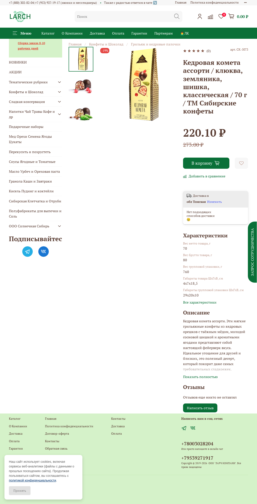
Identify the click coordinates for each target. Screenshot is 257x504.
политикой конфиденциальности (32, 480)
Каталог (48, 33)
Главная (180, 2)
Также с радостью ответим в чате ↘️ (130, 2)
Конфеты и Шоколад (106, 44)
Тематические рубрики (28, 82)
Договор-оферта (57, 433)
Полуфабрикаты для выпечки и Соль (35, 213)
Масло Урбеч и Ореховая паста (34, 171)
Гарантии (139, 33)
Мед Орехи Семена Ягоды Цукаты (30, 139)
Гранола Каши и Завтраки (30, 181)
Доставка (97, 33)
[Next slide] (81, 118)
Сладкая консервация (27, 101)
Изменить (214, 202)
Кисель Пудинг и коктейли (31, 191)
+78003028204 (197, 443)
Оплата (118, 33)
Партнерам (163, 33)
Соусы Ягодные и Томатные (32, 161)
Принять (19, 490)
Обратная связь (56, 448)
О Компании (72, 33)
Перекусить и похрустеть (30, 151)
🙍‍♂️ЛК (184, 33)
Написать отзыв (200, 407)
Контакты (52, 441)
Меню (22, 33)
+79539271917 (197, 458)
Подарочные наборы (26, 126)
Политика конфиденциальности (214, 2)
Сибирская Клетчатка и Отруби (35, 201)
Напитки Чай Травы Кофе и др (32, 114)
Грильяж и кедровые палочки (155, 44)
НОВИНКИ (18, 62)
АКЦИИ (15, 72)
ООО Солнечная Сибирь (29, 226)
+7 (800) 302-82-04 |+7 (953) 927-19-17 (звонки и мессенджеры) (53, 2)
